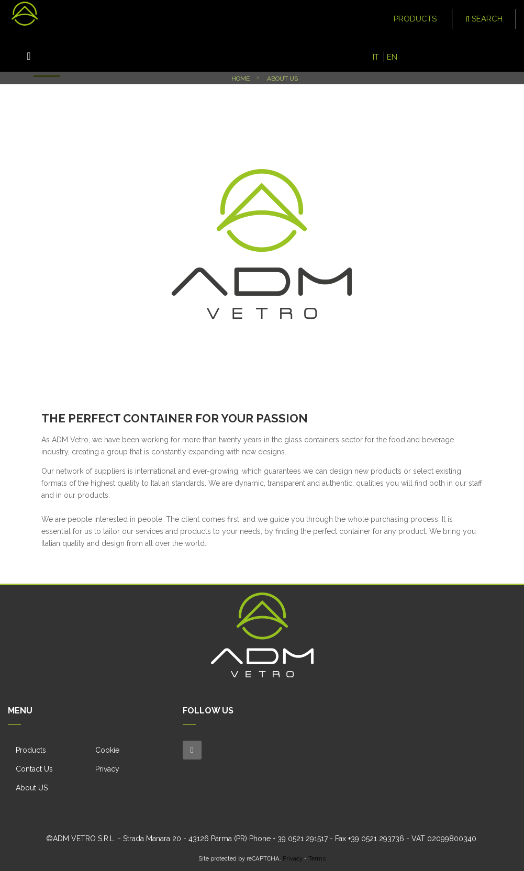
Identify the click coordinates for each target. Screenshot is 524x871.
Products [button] (416, 19)
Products (31, 750)
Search (484, 19)
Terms (317, 858)
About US (32, 788)
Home (240, 78)
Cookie (107, 750)
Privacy (107, 769)
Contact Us (34, 769)
